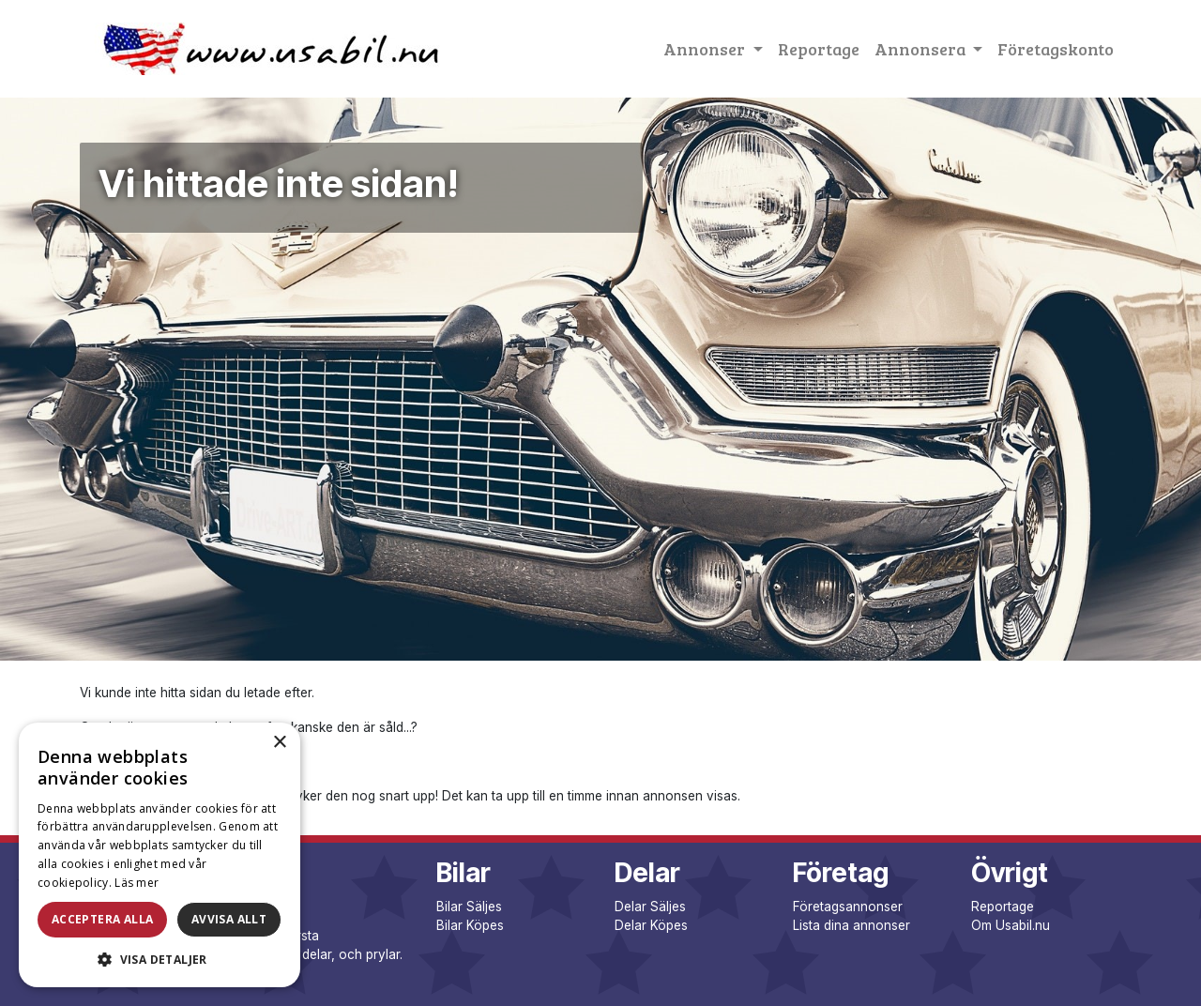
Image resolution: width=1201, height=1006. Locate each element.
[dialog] (159, 855)
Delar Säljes (650, 906)
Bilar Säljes (469, 906)
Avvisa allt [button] (228, 919)
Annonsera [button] (921, 49)
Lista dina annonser (851, 925)
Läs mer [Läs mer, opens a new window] (136, 883)
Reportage (818, 49)
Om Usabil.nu (1010, 925)
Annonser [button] (706, 49)
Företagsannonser (848, 906)
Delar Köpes (651, 925)
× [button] (279, 743)
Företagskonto (1055, 49)
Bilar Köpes (470, 925)
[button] (159, 959)
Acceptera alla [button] (103, 919)
